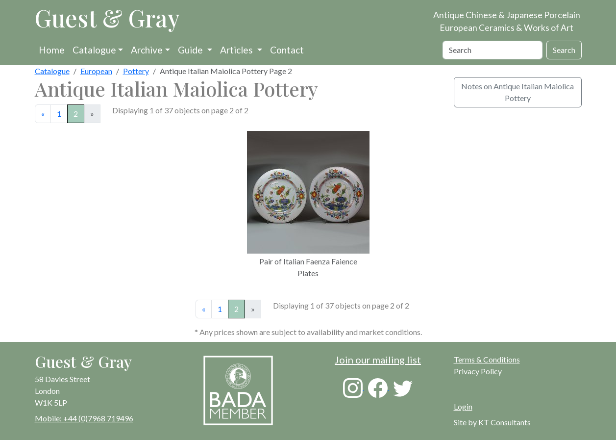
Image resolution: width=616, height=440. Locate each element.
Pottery (136, 71)
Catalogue (94, 49)
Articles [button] (237, 49)
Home (52, 49)
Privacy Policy (478, 371)
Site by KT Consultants (492, 422)
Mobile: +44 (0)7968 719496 (84, 418)
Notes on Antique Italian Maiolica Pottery (517, 92)
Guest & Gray (107, 17)
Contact (287, 49)
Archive (147, 49)
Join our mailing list (378, 359)
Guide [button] (191, 49)
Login (463, 406)
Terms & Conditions (487, 359)
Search (564, 49)
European (96, 71)
